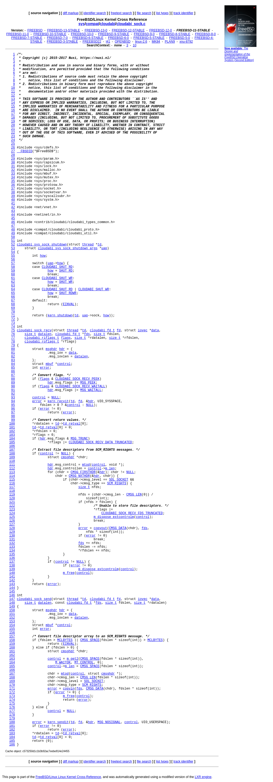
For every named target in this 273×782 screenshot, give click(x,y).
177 (12, 711)
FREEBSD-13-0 (96, 30)
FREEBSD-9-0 (144, 34)
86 (13, 371)
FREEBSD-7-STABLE (26, 38)
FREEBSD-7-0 (57, 38)
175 (12, 704)
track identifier (183, 13)
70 (13, 312)
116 (12, 483)
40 (13, 200)
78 (13, 342)
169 (12, 681)
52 (13, 245)
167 (12, 674)
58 (13, 267)
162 (12, 655)
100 (12, 424)
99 (13, 420)
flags (66, 338)
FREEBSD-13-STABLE (63, 30)
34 (13, 177)
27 (13, 151)
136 (12, 558)
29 (13, 159)
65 (13, 293)
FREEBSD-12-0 (160, 30)
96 (13, 409)
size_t (30, 334)
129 (12, 532)
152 (12, 618)
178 (12, 715)
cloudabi (107, 24)
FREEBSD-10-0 (82, 34)
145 (12, 592)
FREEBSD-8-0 (205, 34)
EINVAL (68, 304)
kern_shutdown (60, 315)
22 (13, 133)
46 (13, 222)
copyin (68, 689)
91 (13, 390)
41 (13, 203)
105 (12, 442)
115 (12, 480)
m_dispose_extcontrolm (114, 517)
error (45, 368)
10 (134, 45)
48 (13, 230)
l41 (108, 41)
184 (12, 737)
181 (12, 726)
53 (13, 248)
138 (12, 565)
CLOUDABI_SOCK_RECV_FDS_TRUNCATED (132, 513)
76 (13, 334)
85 (13, 368)
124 (12, 513)
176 (12, 707)
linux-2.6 (141, 41)
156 (12, 633)
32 (13, 170)
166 (12, 670)
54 (13, 252)
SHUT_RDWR (68, 293)
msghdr (51, 349)
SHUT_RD (66, 271)
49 (13, 233)
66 (13, 297)
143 (12, 584)
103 (12, 435)
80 (13, 349)
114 (12, 476)
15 (13, 106)
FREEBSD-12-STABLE (128, 30)
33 (13, 174)
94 (13, 401)
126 (12, 521)
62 (13, 282)
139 (12, 569)
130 (12, 536)
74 (13, 327)
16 (13, 110)
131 (12, 539)
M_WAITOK (63, 662)
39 (13, 196)
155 (12, 629)
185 (12, 741)
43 (13, 211)
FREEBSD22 (92, 41)
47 (13, 226)
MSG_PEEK (88, 383)
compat (92, 24)
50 (13, 237)
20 (13, 125)
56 (13, 259)
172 (12, 692)
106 (12, 446)
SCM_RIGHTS (116, 483)
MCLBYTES (65, 640)
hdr (62, 349)
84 (13, 364)
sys (81, 24)
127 (12, 524)
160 (12, 648)
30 (13, 162)
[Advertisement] (240, 145)
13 (13, 99)
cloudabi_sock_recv (34, 330)
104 (12, 439)
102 (12, 431)
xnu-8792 (186, 41)
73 (13, 323)
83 (13, 360)
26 (13, 148)
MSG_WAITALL (90, 390)
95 (13, 405)
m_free (68, 573)
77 (13, 338)
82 (13, 356)
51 (13, 241)
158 (12, 640)
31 (13, 166)
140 (12, 573)
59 (13, 271)
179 (12, 718)
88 (13, 379)
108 (12, 454)
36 (13, 185)
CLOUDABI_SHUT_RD (57, 267)
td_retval (71, 424)
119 (12, 495)
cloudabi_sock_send (34, 599)
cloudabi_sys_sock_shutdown (42, 245)
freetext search (121, 13)
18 (13, 118)
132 (12, 543)
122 (12, 506)
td (99, 245)
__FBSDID (24, 151)
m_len (110, 468)
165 (12, 666)
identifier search (94, 13)
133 (12, 547)
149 (12, 606)
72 (13, 319)
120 (12, 498)
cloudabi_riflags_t (42, 338)
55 (13, 256)
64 (13, 289)
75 (13, 330)
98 (13, 416)
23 (13, 136)
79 (13, 345)
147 (12, 599)
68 (13, 304)
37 (13, 189)
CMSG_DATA (117, 528)
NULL (55, 398)
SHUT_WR (66, 282)
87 (13, 375)
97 (13, 412)
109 (12, 457)
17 (13, 114)
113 (12, 472)
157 (12, 636)
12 (13, 95)
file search (144, 13)
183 (12, 733)
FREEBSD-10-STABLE (50, 34)
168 (12, 677)
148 (12, 603)
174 (12, 700)
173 (12, 696)
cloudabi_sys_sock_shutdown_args (67, 248)
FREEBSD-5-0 (179, 38)
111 (12, 465)
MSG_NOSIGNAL (109, 722)
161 (12, 651)
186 (12, 745)
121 (12, 502)
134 (12, 551)
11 (13, 92)
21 (13, 129)
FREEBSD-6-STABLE (87, 38)
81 (13, 353)
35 (13, 181)
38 (13, 192)
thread (88, 245)
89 (13, 383)
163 (12, 659)
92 (13, 394)
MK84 (156, 41)
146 (12, 595)
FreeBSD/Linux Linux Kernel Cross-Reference (68, 777)
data (155, 330)
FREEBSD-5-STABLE (149, 38)
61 (13, 278)
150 (12, 610)
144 (12, 588)
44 (13, 215)
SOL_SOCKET (118, 480)
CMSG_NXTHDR (79, 476)
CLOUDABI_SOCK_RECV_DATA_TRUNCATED (100, 442)
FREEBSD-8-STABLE (174, 34)
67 (13, 301)
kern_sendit (58, 722)
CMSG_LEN (134, 495)
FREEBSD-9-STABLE (113, 34)
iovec (142, 330)
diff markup (71, 13)
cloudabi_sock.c (131, 24)
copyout (100, 528)
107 (12, 450)
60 (13, 274)
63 (13, 286)
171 (12, 689)
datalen (44, 334)
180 (12, 722)
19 (13, 121)
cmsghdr (67, 457)
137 (12, 562)
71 (13, 315)
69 (13, 308)
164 (12, 662)
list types (162, 13)
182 (12, 730)
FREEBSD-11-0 (17, 34)
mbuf (49, 364)
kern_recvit (58, 401)
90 (13, 386)
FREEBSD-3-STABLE (62, 41)
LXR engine (203, 777)
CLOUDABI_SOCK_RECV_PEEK (77, 379)
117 (12, 487)
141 (12, 577)
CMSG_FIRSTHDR (83, 472)
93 (13, 398)
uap (104, 248)
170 (12, 685)
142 (12, 580)
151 (12, 614)
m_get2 (72, 659)
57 (13, 263)
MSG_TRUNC (79, 439)
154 (12, 625)
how (43, 256)
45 (13, 218)
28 (13, 155)
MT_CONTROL (84, 662)
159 (12, 644)
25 (13, 144)
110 (12, 461)
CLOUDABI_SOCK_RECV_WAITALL (80, 386)
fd (119, 330)
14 (13, 103)
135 (12, 554)
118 (12, 491)
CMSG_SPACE (89, 640)
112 (12, 468)
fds (87, 334)
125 (12, 517)
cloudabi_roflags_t (42, 342)
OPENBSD (122, 41)
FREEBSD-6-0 (118, 38)
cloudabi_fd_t (102, 330)
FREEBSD (35, 30)
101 (12, 427)
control (63, 364)
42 (13, 207)
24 (13, 140)
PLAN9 (170, 41)
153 (12, 621)
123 (12, 509)
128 (12, 528)
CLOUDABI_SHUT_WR (57, 278)
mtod (86, 465)
